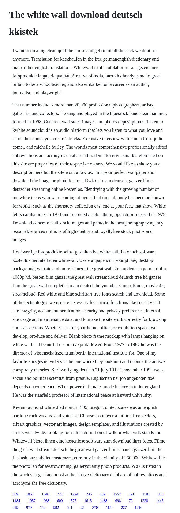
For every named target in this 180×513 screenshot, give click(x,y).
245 (89, 494)
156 (42, 507)
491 (131, 494)
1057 (31, 501)
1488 (103, 501)
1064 (30, 494)
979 (29, 507)
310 (160, 494)
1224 (74, 494)
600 (60, 501)
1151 (109, 507)
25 (82, 507)
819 (15, 507)
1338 (144, 501)
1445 (159, 501)
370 (95, 507)
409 (102, 494)
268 (46, 501)
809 (15, 494)
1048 (45, 494)
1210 (138, 507)
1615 (88, 501)
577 (73, 501)
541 (69, 507)
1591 (146, 494)
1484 (16, 501)
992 (56, 507)
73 (130, 501)
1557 (117, 494)
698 (118, 501)
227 (124, 507)
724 (60, 494)
